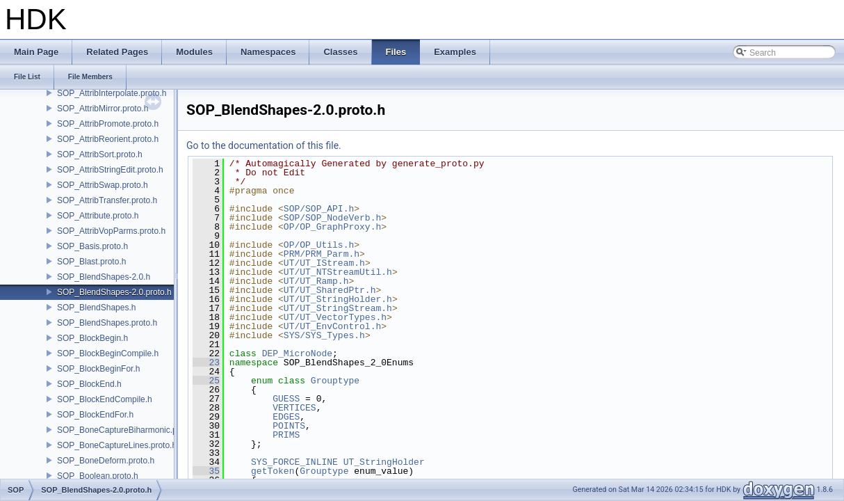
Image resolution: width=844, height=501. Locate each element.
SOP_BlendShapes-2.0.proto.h (114, 292)
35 (206, 471)
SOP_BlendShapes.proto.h (107, 323)
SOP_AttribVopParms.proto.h (111, 231)
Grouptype (335, 380)
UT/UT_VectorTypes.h (335, 317)
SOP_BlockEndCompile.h (104, 399)
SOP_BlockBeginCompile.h (108, 353)
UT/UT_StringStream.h (338, 308)
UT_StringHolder (384, 462)
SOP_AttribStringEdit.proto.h (110, 170)
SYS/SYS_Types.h (324, 335)
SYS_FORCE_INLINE (294, 462)
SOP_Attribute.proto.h (97, 216)
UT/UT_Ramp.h (316, 281)
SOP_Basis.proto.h (92, 246)
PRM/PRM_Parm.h (321, 254)
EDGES (286, 417)
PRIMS (286, 435)
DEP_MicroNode (297, 353)
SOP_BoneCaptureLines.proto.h (117, 445)
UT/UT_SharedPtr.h (330, 290)
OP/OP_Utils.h (319, 245)
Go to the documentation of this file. (263, 145)
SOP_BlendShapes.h (96, 307)
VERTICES (294, 407)
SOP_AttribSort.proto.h (100, 154)
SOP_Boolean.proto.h (97, 476)
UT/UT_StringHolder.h (338, 299)
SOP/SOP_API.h (319, 208)
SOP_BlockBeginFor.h (98, 369)
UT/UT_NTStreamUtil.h (338, 272)
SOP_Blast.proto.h (91, 262)
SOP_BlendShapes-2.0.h (103, 277)
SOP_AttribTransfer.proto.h (107, 200)
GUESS (286, 398)
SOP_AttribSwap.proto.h (102, 185)
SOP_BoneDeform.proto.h (105, 461)
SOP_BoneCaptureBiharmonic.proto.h (127, 430)
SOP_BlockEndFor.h (95, 415)
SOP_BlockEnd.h (89, 384)
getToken (272, 471)
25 (206, 380)
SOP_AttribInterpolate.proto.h (111, 93)
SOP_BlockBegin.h (92, 338)
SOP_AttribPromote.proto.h (108, 124)
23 (206, 362)
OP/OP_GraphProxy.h (332, 227)
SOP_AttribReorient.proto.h (108, 139)
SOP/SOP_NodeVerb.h (332, 218)
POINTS (289, 426)
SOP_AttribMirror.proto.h (102, 108)
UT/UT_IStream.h (324, 263)
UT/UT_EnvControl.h (332, 326)
